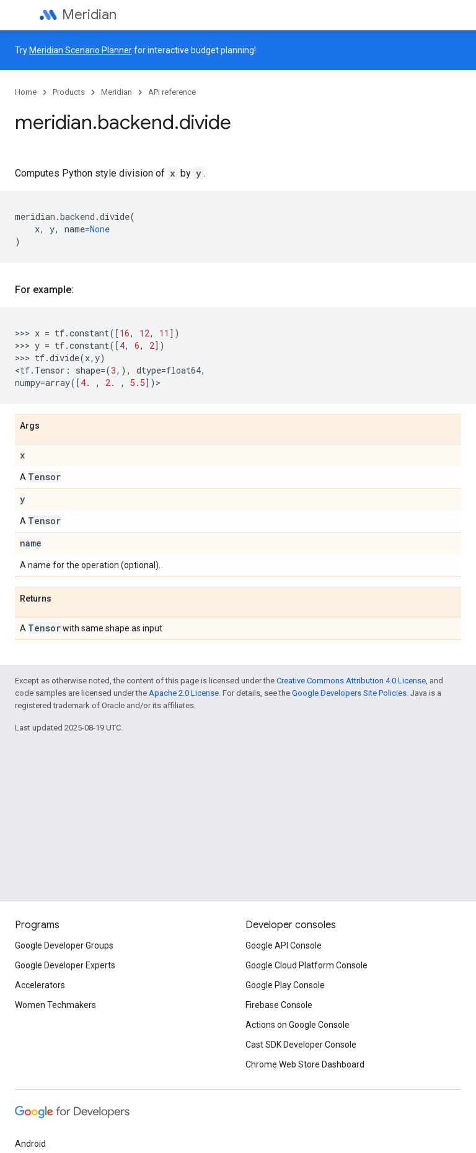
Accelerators (40, 985)
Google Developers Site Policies (349, 693)
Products (69, 92)
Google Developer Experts (65, 965)
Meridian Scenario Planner (80, 50)
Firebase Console (278, 1005)
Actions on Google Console (297, 1025)
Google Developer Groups (64, 945)
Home (26, 92)
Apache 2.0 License (184, 693)
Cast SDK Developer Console (300, 1045)
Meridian (89, 14)
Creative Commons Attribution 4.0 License (351, 680)
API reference (172, 92)
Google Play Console (285, 985)
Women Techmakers (55, 1005)
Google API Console (283, 945)
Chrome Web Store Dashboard (304, 1064)
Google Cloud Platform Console (306, 965)
